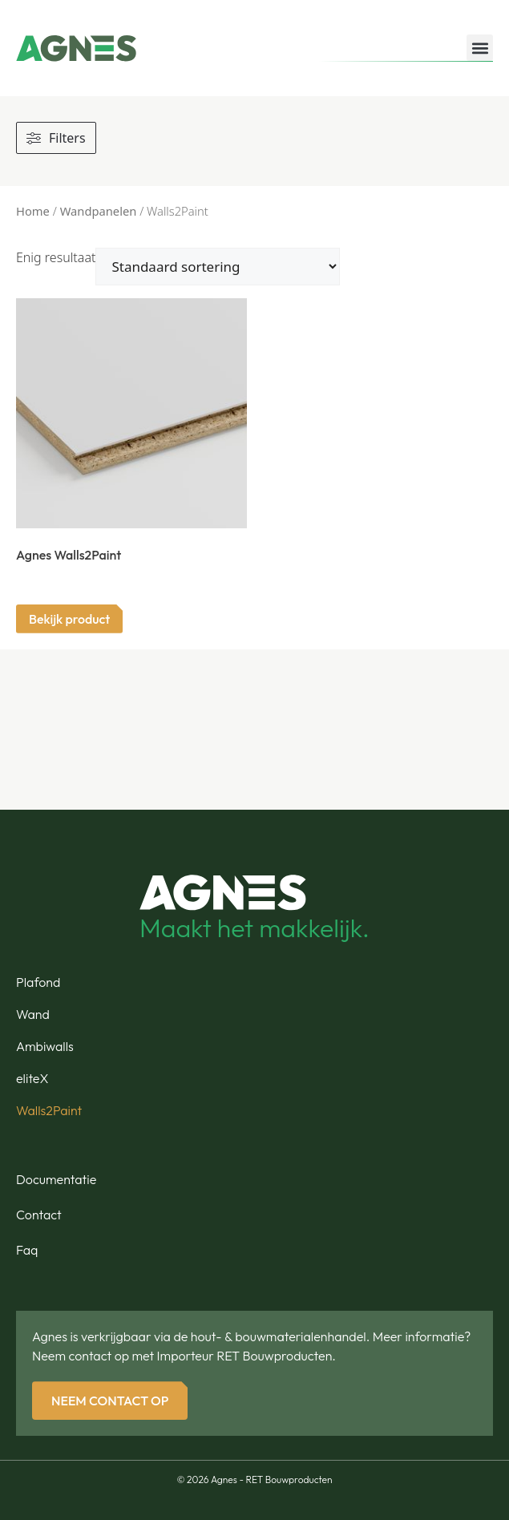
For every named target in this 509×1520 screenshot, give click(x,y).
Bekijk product (69, 619)
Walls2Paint (49, 1110)
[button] (480, 47)
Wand (33, 1014)
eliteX (32, 1078)
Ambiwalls (45, 1046)
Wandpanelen (98, 211)
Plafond (38, 982)
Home (33, 211)
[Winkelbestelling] (217, 266)
